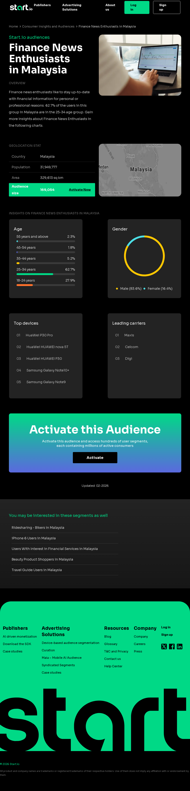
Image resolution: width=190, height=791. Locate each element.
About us (110, 7)
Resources (114, 628)
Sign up (162, 7)
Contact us (112, 659)
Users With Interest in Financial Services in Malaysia (55, 549)
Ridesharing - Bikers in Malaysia (38, 528)
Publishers (42, 5)
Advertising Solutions (71, 7)
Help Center (113, 666)
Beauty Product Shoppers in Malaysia (42, 559)
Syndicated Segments (58, 665)
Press (138, 651)
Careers (140, 644)
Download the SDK (17, 644)
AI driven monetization (20, 637)
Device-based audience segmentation (70, 643)
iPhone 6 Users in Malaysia (34, 538)
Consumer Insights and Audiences (48, 26)
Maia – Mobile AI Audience (62, 658)
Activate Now (80, 190)
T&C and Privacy (116, 651)
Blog (107, 637)
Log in (133, 7)
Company (143, 628)
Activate (95, 457)
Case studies (12, 651)
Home (13, 26)
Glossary (110, 644)
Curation (48, 650)
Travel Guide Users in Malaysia (37, 570)
